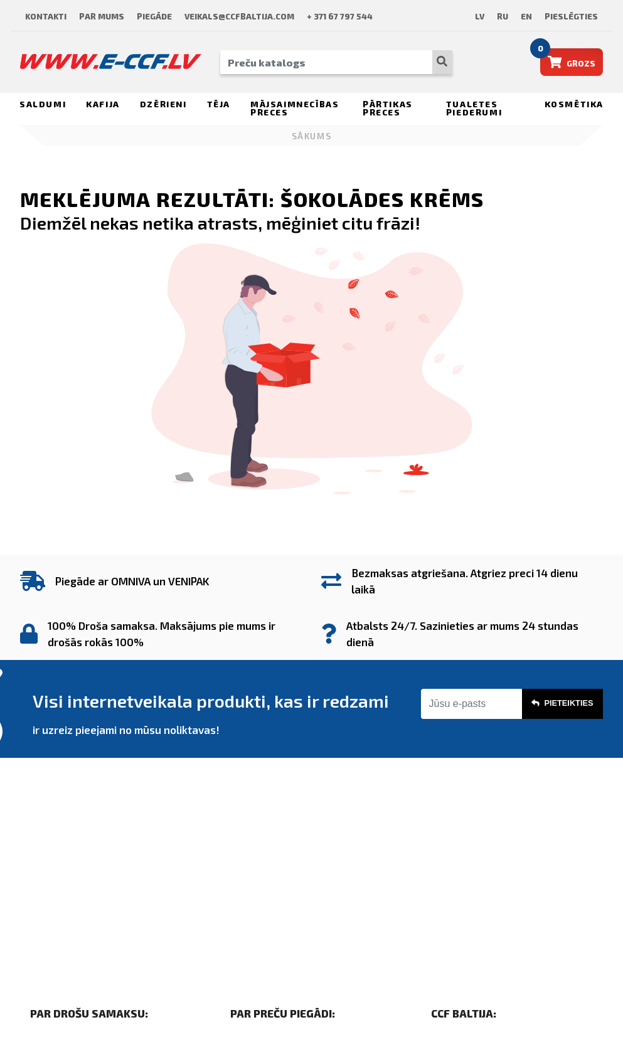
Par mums (101, 17)
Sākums (312, 136)
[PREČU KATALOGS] (326, 62)
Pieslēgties (571, 17)
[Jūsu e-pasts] (471, 704)
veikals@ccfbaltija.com (239, 17)
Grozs (567, 58)
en (526, 17)
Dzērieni (163, 104)
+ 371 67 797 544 (340, 17)
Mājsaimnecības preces (294, 108)
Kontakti (46, 17)
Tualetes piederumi (474, 108)
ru (502, 17)
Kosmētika (574, 104)
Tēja (218, 104)
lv (479, 17)
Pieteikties (562, 703)
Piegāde (154, 17)
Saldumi (42, 104)
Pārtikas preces (388, 108)
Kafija (103, 104)
